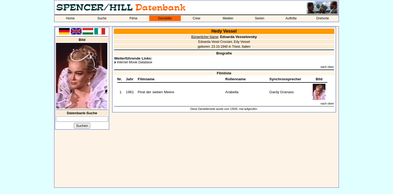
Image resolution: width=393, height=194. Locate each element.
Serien (259, 18)
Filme (133, 18)
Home (70, 18)
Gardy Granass (281, 92)
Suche (101, 18)
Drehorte (322, 18)
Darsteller (165, 18)
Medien (228, 18)
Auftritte (291, 18)
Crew (196, 18)
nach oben (327, 66)
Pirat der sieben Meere (156, 92)
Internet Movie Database (134, 62)
